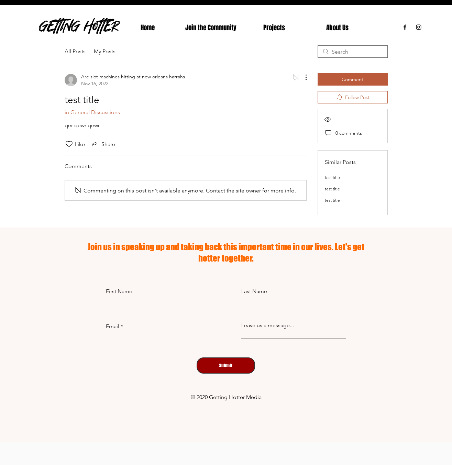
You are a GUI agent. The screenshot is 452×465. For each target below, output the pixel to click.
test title (332, 177)
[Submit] (226, 365)
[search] (353, 51)
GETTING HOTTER (79, 25)
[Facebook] (404, 27)
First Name (119, 291)
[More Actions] (302, 77)
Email (112, 326)
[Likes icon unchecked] (69, 144)
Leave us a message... (267, 325)
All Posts (75, 51)
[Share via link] (102, 144)
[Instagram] (418, 27)
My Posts (104, 51)
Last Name (254, 291)
